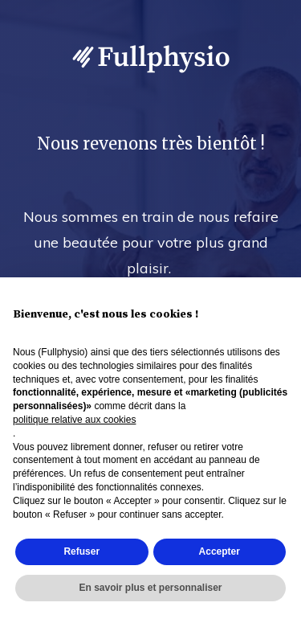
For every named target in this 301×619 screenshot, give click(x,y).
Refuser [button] (81, 551)
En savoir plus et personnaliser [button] (150, 587)
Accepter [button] (219, 551)
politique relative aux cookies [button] (74, 419)
